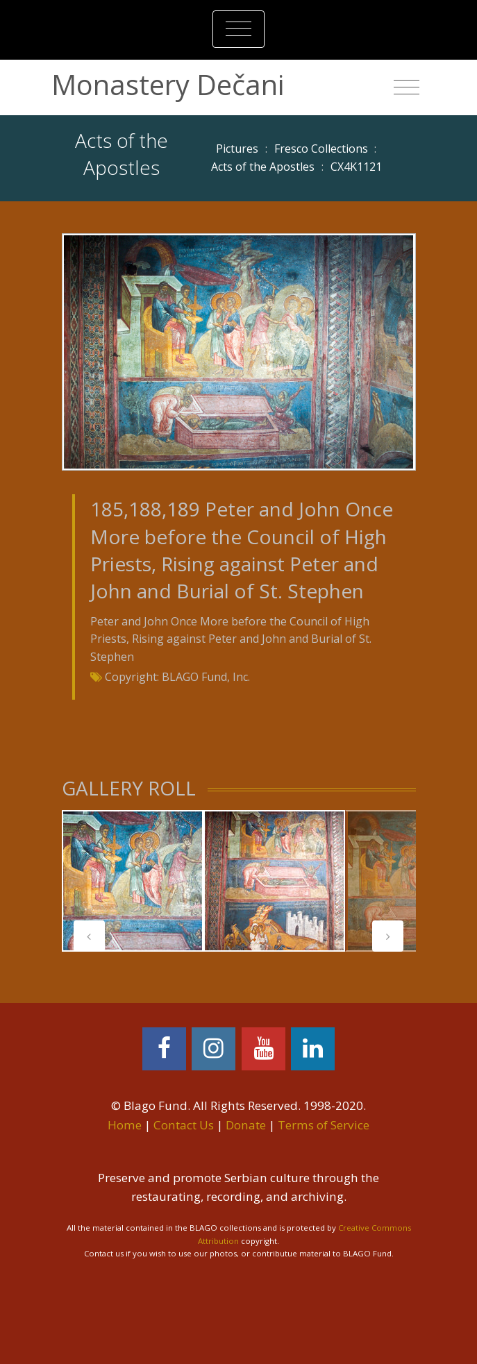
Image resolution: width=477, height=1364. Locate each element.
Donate (246, 1125)
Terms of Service (323, 1125)
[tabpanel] (132, 881)
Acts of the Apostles (263, 166)
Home (125, 1125)
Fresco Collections (321, 148)
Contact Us (183, 1125)
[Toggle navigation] (238, 29)
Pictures (237, 148)
